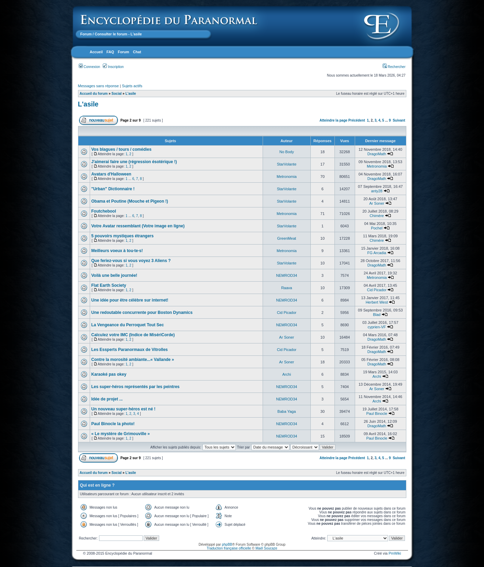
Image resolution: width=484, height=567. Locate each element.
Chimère (377, 216)
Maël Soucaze (266, 548)
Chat (137, 52)
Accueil (96, 52)
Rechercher (394, 67)
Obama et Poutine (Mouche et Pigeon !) (129, 201)
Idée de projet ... (107, 399)
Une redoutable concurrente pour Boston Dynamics (142, 312)
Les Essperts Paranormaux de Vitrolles (129, 349)
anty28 (376, 191)
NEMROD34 (286, 275)
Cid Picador (377, 290)
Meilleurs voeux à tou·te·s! (117, 250)
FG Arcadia (376, 253)
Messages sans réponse (98, 86)
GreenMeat (286, 238)
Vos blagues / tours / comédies (121, 149)
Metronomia (377, 166)
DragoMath (376, 154)
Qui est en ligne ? (97, 485)
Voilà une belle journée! (114, 275)
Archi (286, 374)
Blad (377, 315)
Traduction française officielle (229, 548)
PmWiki (394, 553)
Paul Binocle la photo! (113, 423)
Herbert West (377, 302)
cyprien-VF (376, 327)
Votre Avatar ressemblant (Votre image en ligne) (138, 226)
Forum (86, 34)
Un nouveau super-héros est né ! (123, 409)
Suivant (399, 120)
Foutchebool (103, 211)
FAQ (110, 52)
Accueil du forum (94, 93)
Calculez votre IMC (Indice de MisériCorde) (133, 334)
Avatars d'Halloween (111, 174)
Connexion (89, 67)
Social (116, 93)
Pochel (377, 228)
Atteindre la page (333, 120)
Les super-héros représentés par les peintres (135, 386)
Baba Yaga (286, 411)
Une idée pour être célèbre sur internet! (129, 300)
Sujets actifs (132, 86)
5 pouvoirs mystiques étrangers (122, 236)
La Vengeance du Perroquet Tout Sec (127, 324)
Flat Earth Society (108, 285)
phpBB (227, 544)
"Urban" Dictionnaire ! (113, 188)
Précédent (356, 120)
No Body (286, 152)
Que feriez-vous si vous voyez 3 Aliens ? (131, 260)
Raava (286, 288)
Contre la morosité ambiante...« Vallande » (132, 359)
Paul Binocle (376, 413)
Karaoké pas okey (108, 374)
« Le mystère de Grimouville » (120, 433)
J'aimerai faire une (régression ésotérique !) (134, 161)
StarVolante (286, 164)
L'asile (130, 93)
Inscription (113, 67)
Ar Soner (376, 203)
